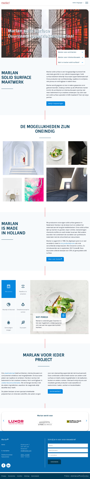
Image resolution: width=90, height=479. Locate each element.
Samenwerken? (55, 391)
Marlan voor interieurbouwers (70, 57)
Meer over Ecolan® (55, 259)
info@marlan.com (26, 451)
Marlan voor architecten (70, 52)
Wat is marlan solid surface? (70, 62)
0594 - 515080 (25, 455)
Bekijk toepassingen (55, 103)
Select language (77, 3)
